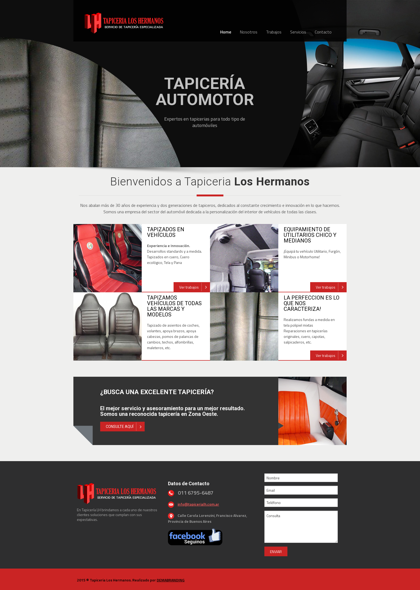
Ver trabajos (194, 287)
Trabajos (274, 32)
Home (225, 32)
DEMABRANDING (171, 580)
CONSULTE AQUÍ (125, 426)
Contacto (323, 32)
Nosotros (248, 32)
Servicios (298, 32)
